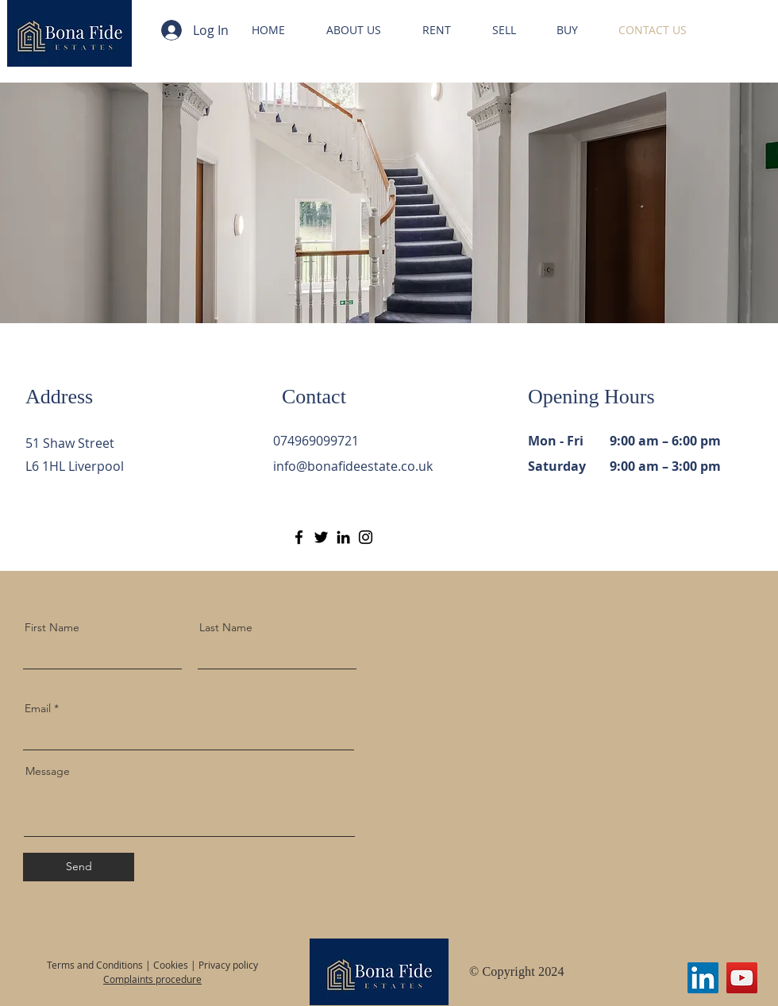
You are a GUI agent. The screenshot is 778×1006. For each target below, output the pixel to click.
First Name (52, 627)
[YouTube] (741, 977)
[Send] (78, 867)
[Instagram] (365, 537)
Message (47, 771)
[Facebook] (299, 537)
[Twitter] (321, 537)
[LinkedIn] (343, 537)
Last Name (225, 627)
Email (38, 708)
